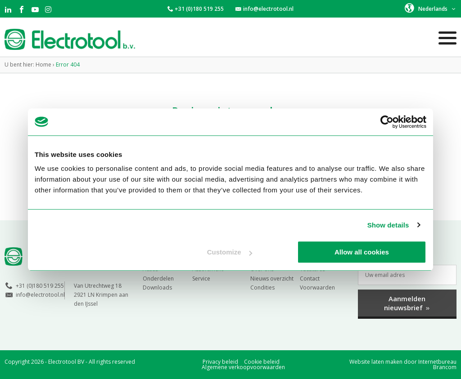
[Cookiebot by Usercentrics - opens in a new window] (387, 122)
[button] (430, 8)
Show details (388, 225)
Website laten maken (375, 362)
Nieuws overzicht (272, 278)
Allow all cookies (361, 252)
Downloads (157, 287)
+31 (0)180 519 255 (199, 9)
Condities (262, 287)
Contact (310, 278)
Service (201, 278)
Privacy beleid (220, 362)
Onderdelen (158, 278)
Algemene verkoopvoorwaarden (243, 367)
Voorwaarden (317, 287)
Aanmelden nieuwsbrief (407, 303)
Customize (229, 252)
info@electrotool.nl (268, 9)
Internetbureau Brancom (437, 364)
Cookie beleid (262, 362)
